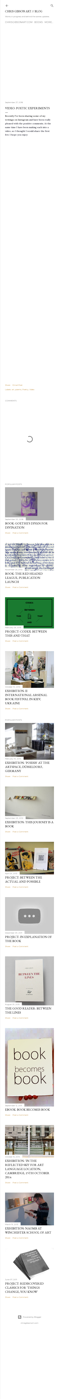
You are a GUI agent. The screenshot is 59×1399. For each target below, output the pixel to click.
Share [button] (7, 385)
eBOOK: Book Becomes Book (27, 1109)
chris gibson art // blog (23, 11)
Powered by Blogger (29, 1317)
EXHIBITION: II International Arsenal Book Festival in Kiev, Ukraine (26, 697)
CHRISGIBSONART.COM (19, 22)
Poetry (25, 389)
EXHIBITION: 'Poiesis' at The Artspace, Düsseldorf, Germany (27, 767)
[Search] (52, 5)
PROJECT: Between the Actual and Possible (23, 879)
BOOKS (38, 22)
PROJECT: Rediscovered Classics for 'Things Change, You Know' (24, 1287)
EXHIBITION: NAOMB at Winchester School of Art (28, 1230)
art (13, 389)
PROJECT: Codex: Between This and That (26, 633)
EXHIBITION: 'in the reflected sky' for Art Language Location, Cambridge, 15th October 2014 (27, 1169)
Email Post (17, 385)
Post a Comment (20, 533)
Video (31, 389)
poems (18, 389)
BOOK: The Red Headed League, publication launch (24, 578)
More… (49, 22)
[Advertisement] (29, 63)
